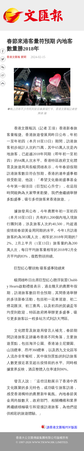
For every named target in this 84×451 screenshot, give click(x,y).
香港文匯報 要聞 (16, 57)
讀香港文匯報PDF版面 (61, 427)
